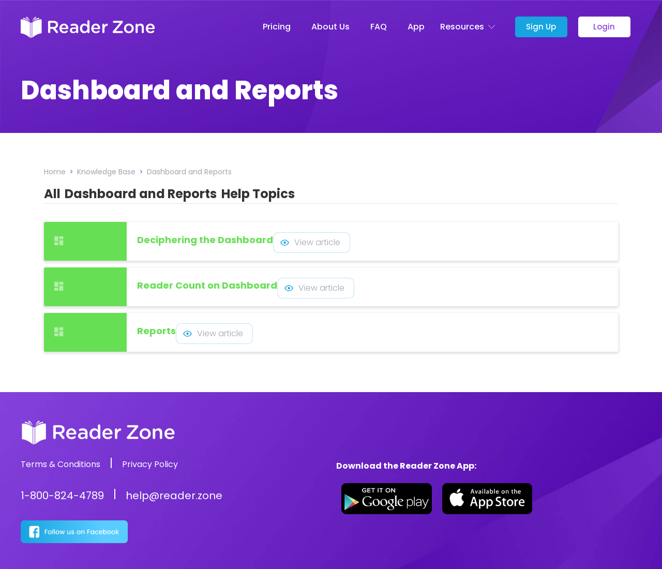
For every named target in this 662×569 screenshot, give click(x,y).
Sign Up (541, 26)
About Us (330, 27)
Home (55, 172)
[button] (470, 27)
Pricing (277, 27)
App (416, 27)
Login (604, 26)
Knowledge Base (106, 172)
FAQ (378, 27)
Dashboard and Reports (189, 172)
